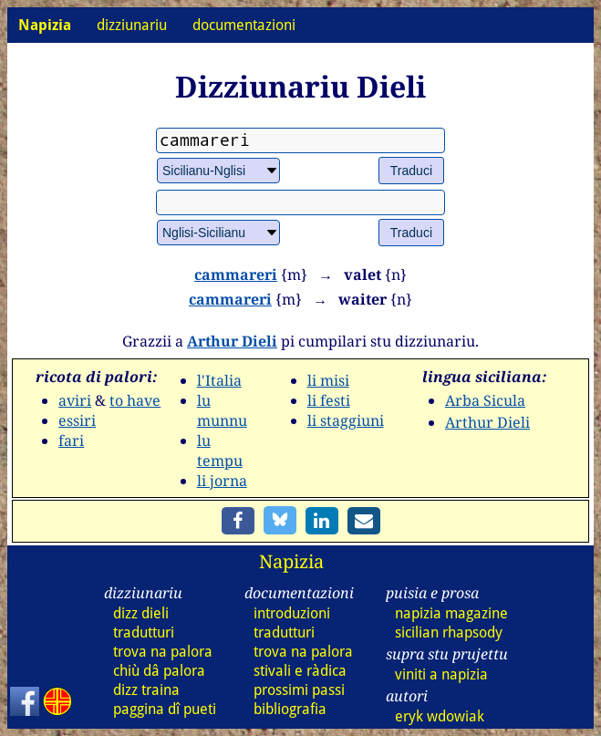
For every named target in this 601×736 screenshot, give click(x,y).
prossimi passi (299, 690)
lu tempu (220, 450)
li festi (328, 400)
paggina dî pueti (164, 709)
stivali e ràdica (300, 670)
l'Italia (219, 380)
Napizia (291, 561)
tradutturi (143, 632)
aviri (74, 400)
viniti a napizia (441, 674)
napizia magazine (451, 613)
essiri (77, 420)
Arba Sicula (485, 400)
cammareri (235, 274)
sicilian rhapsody (449, 632)
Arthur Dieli (232, 341)
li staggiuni (345, 420)
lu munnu (222, 410)
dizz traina (146, 690)
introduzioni (292, 613)
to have (135, 400)
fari (71, 440)
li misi (328, 380)
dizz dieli (141, 613)
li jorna (222, 481)
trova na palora (162, 651)
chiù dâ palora (159, 670)
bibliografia (290, 709)
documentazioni (243, 25)
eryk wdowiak (439, 716)
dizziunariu (132, 25)
